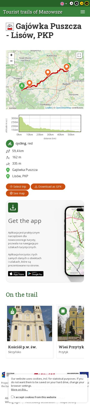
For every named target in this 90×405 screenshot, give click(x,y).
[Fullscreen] (79, 55)
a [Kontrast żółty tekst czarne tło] (87, 3)
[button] (22, 86)
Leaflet (48, 108)
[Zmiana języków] (63, 3)
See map (17, 193)
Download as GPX (48, 186)
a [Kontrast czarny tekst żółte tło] (82, 3)
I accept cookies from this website (35, 397)
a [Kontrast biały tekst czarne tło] (77, 3)
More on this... (19, 389)
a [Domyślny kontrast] (72, 3)
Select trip (18, 186)
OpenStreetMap (63, 108)
